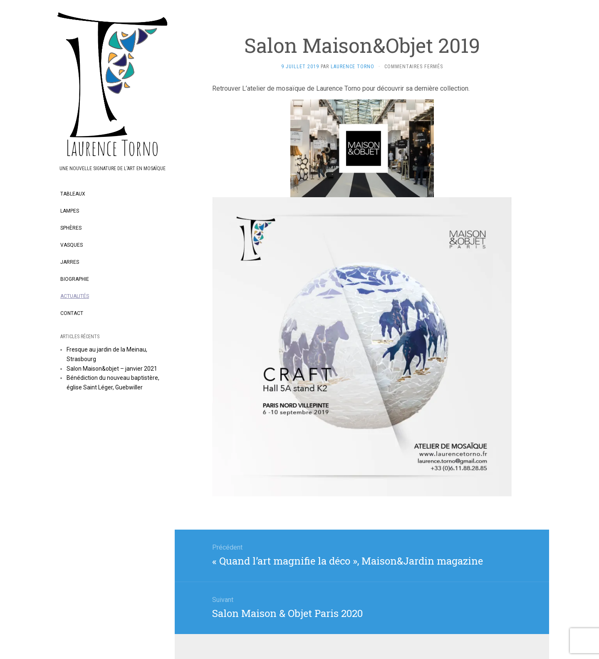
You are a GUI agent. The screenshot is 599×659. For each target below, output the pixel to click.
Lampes (69, 211)
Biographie (74, 279)
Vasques (71, 245)
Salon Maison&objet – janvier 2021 (112, 368)
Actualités (74, 296)
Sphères (71, 228)
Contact (71, 313)
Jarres (69, 262)
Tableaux (72, 194)
